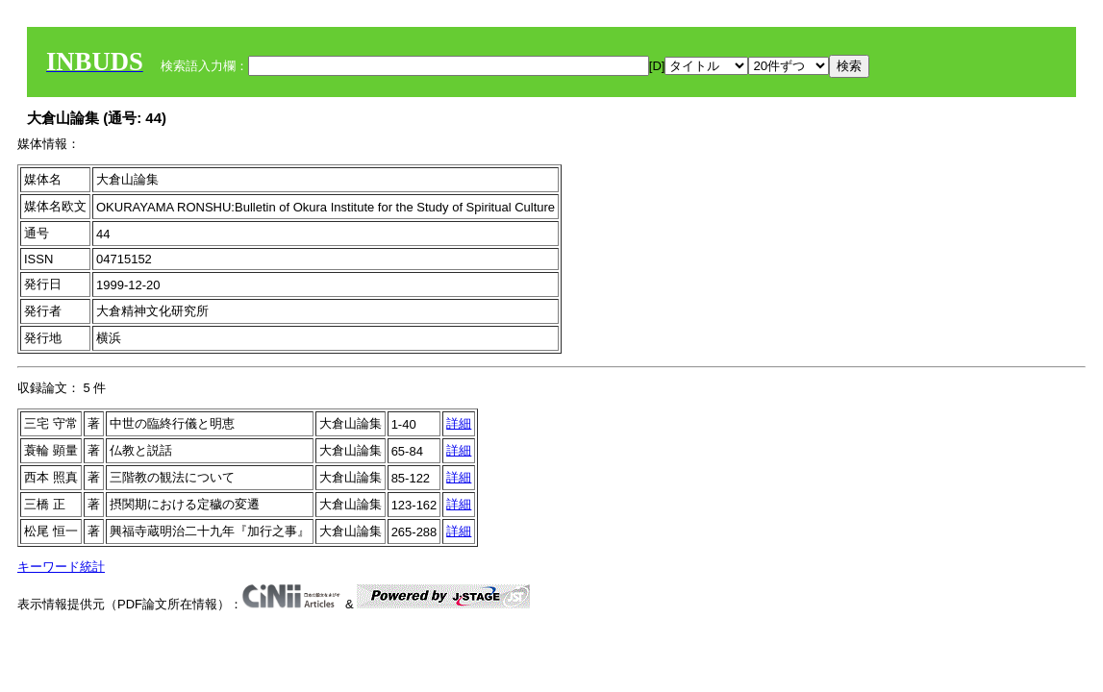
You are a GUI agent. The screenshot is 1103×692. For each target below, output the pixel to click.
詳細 (458, 423)
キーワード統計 (61, 566)
